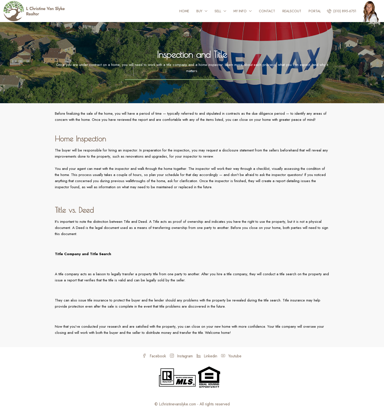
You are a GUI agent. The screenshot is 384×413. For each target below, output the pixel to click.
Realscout (291, 11)
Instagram (181, 356)
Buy (199, 11)
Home (184, 11)
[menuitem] (341, 11)
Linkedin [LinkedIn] (207, 356)
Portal (315, 11)
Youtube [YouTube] (231, 356)
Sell (218, 11)
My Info (240, 11)
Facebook (154, 356)
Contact (267, 11)
